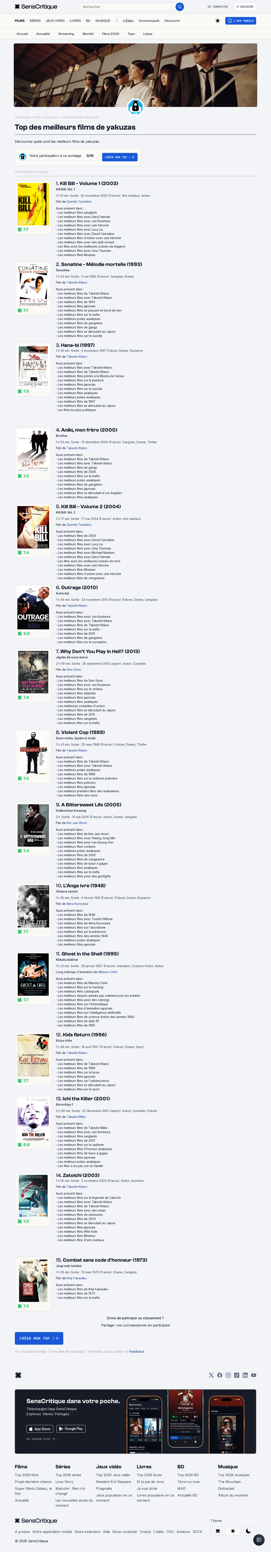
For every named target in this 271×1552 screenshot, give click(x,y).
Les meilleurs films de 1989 (76, 774)
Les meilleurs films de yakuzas (80, 117)
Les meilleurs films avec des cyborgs (83, 1000)
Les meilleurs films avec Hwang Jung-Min (86, 838)
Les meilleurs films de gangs (77, 327)
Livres (144, 1467)
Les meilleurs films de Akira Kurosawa (84, 923)
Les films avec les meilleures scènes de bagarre (91, 246)
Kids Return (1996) (85, 1035)
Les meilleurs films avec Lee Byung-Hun (85, 842)
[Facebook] (219, 1376)
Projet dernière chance (33, 1482)
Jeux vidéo (109, 1467)
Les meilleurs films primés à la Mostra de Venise (91, 376)
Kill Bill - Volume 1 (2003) (89, 183)
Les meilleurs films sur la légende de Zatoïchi (89, 1197)
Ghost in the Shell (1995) (90, 954)
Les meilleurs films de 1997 (76, 401)
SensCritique (23, 117)
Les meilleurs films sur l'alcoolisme (81, 927)
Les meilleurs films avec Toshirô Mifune (85, 919)
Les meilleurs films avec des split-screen (86, 242)
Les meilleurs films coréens (76, 846)
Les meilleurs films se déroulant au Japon (86, 331)
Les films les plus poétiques (77, 410)
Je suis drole (147, 1488)
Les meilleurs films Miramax (76, 255)
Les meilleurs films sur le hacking (80, 987)
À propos (22, 1532)
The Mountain (229, 1482)
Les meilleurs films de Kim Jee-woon (83, 834)
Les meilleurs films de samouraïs (80, 1214)
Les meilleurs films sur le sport (79, 1089)
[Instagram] (228, 1376)
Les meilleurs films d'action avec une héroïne (89, 238)
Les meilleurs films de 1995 (76, 1025)
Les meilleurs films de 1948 (76, 915)
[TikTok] (236, 1376)
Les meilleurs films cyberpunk (78, 991)
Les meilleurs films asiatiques (78, 393)
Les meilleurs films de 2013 (76, 714)
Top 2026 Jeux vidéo (113, 1475)
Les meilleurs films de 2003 (77, 1219)
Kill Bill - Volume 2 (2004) (91, 506)
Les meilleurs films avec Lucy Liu (80, 229)
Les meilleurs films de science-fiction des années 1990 (96, 1017)
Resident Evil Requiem (113, 1482)
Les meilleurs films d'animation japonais (85, 1008)
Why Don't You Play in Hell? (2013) (100, 651)
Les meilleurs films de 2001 (76, 1140)
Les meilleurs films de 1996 (76, 1068)
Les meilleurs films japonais (76, 306)
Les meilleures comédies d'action (81, 706)
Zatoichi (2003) (81, 1175)
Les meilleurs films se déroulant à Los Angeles (90, 493)
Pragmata (104, 1488)
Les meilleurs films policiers (77, 782)
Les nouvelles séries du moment (74, 1503)
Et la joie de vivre (150, 1482)
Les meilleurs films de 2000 (77, 471)
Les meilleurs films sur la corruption (82, 642)
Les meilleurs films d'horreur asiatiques (85, 1149)
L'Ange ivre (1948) (84, 886)
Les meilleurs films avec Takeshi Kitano (85, 297)
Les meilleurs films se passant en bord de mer (90, 310)
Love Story (64, 1482)
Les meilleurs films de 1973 (76, 1293)
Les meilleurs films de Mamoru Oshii (82, 983)
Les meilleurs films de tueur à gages (83, 863)
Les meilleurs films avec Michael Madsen (86, 552)
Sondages (50, 117)
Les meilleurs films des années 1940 (83, 936)
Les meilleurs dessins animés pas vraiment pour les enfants (99, 995)
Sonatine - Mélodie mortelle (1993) (101, 264)
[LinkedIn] (245, 1376)
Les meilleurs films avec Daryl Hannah (84, 217)
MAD (181, 1488)
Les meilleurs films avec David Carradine (86, 233)
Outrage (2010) (79, 587)
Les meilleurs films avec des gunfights (84, 876)
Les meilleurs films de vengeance (81, 578)
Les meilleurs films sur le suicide (80, 336)
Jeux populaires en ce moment (114, 1497)
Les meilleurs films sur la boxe (79, 1072)
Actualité (22, 1500)
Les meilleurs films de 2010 (76, 633)
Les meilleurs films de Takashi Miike (83, 1128)
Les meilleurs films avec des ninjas (82, 1210)
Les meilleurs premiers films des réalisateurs (88, 791)
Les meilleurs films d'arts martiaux (81, 1240)
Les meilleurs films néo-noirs (77, 795)
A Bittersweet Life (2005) (91, 805)
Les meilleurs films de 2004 (77, 535)
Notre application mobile (52, 1532)
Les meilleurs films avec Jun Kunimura (84, 221)
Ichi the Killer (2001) (86, 1099)
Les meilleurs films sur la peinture (81, 380)
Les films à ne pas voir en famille (80, 1166)
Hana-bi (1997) (78, 345)
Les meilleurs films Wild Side (77, 1231)
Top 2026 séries (68, 1475)
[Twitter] (211, 1376)
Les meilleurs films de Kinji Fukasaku (83, 1289)
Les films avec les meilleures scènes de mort (89, 561)
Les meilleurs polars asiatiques (79, 319)
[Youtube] (253, 1376)
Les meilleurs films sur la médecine (82, 931)
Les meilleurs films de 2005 (77, 855)
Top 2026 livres (149, 1475)
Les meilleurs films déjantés (77, 693)
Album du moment (233, 1495)
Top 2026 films (27, 1475)
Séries (62, 1467)
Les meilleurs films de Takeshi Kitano (83, 293)
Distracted (226, 1488)
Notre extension (87, 1532)
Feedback (136, 1351)
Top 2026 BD (188, 1475)
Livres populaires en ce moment (155, 1497)
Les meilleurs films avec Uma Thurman (84, 250)
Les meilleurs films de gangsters (80, 323)
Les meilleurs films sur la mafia (79, 314)
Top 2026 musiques (234, 1475)
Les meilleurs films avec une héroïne (83, 225)
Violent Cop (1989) (83, 732)
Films (37, 117)
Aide (106, 1532)
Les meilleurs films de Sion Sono (80, 680)
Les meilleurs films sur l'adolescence (83, 1081)
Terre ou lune (188, 1482)
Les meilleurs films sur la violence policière (87, 778)
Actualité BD (187, 1495)
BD (180, 1467)
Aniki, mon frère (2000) (89, 430)
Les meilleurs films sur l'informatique (83, 1004)
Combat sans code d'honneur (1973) (105, 1260)
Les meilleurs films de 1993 (76, 302)
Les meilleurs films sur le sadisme (81, 1144)
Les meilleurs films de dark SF (78, 1021)
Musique (228, 1467)
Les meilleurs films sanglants (77, 212)
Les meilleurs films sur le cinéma (80, 689)
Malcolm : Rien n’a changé (70, 1491)
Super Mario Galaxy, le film (33, 1491)
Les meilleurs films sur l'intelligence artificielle (89, 1012)
